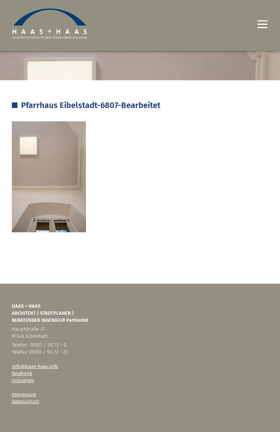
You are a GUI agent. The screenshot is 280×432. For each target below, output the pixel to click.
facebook (22, 373)
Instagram (23, 380)
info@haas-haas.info (35, 366)
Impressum (24, 394)
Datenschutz (25, 401)
